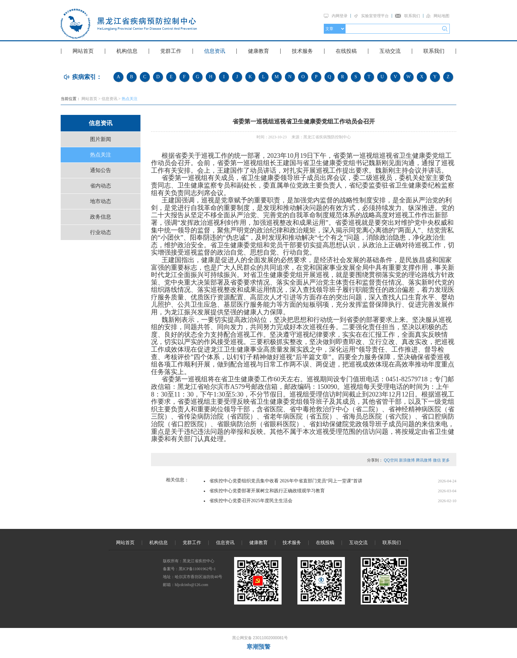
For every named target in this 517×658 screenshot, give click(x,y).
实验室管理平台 (375, 16)
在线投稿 (346, 51)
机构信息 (126, 51)
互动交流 (390, 51)
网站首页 (83, 51)
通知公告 (100, 170)
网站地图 (441, 16)
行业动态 (100, 232)
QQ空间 (391, 460)
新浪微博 (407, 460)
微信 (437, 460)
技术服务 (302, 51)
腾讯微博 (424, 460)
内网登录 (340, 16)
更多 (446, 460)
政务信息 (100, 217)
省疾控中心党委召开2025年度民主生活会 (250, 500)
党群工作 (170, 51)
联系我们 (412, 16)
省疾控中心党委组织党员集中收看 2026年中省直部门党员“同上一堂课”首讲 (285, 480)
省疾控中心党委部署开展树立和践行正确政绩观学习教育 (267, 490)
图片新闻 (100, 139)
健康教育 (258, 51)
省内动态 (100, 186)
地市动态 (100, 201)
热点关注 (129, 98)
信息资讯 (214, 51)
